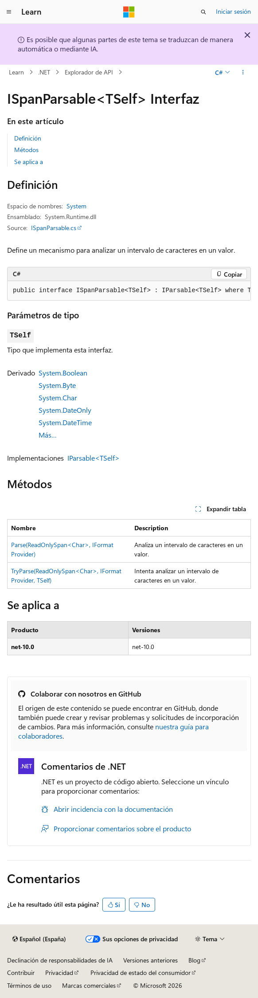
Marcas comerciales (89, 985)
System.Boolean (63, 372)
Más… (48, 434)
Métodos (26, 149)
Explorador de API (89, 72)
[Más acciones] (243, 72)
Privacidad (59, 972)
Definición (27, 138)
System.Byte (57, 385)
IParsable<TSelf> (93, 457)
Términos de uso (29, 985)
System (76, 206)
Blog (194, 960)
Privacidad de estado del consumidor (140, 972)
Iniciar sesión (233, 11)
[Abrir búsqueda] (203, 12)
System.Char (58, 397)
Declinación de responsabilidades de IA (60, 960)
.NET (44, 72)
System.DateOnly (65, 410)
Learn (16, 72)
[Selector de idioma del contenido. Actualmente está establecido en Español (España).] (39, 939)
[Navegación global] (9, 12)
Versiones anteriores (150, 960)
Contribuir (21, 972)
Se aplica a (28, 161)
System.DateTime (65, 422)
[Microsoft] (129, 12)
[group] (129, 291)
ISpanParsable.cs (53, 227)
